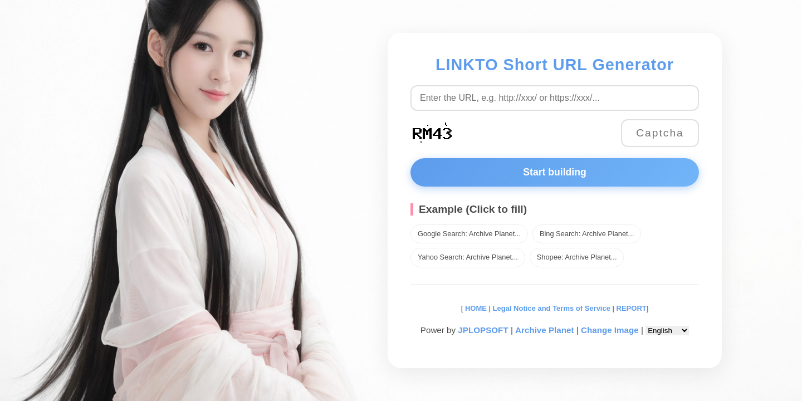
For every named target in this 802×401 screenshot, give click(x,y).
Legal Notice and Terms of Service (551, 308)
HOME (475, 308)
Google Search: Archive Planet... (469, 233)
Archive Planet (544, 330)
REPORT (632, 308)
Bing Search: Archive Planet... (587, 233)
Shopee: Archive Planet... (577, 257)
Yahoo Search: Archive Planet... (468, 257)
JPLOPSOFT (483, 330)
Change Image (610, 330)
